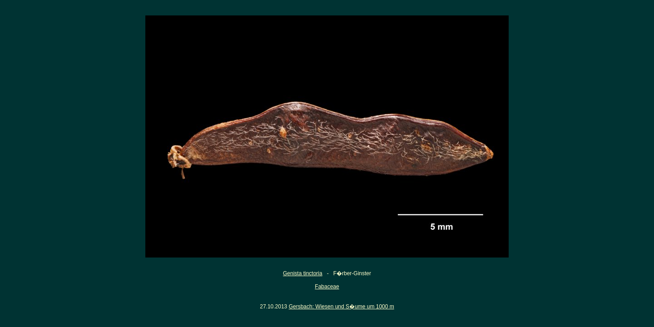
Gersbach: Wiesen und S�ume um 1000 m (341, 306)
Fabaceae (327, 286)
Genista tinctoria (302, 273)
